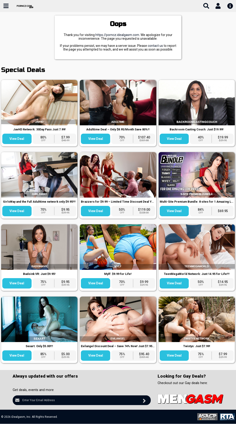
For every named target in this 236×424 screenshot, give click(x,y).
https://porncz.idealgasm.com (117, 35)
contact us (155, 46)
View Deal (16, 139)
